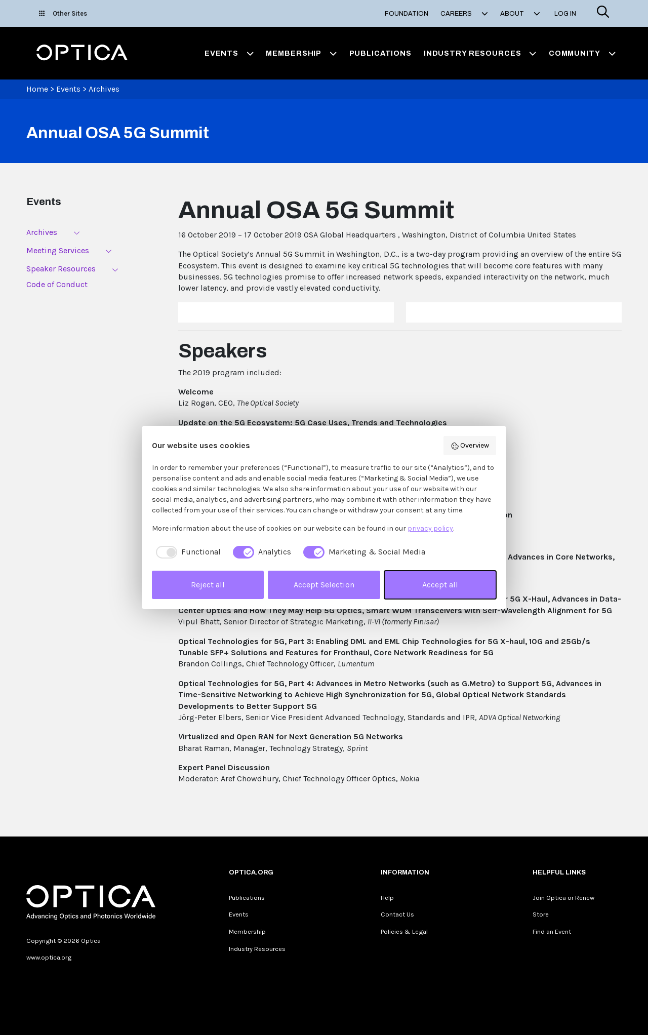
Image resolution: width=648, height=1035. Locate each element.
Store (541, 914)
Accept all (440, 584)
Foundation (406, 13)
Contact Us (397, 914)
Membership (247, 931)
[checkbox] (186, 552)
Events (68, 89)
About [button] (520, 13)
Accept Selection (324, 584)
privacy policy (430, 528)
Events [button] (229, 53)
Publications (380, 53)
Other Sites (63, 13)
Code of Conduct (57, 284)
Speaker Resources (61, 268)
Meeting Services (57, 250)
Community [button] (582, 53)
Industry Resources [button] (480, 53)
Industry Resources (257, 948)
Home (37, 89)
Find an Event (552, 931)
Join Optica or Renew (563, 897)
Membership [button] (301, 53)
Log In (565, 13)
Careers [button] (464, 13)
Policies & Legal (404, 931)
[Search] (603, 13)
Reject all (208, 584)
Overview (470, 445)
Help (387, 897)
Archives (104, 89)
